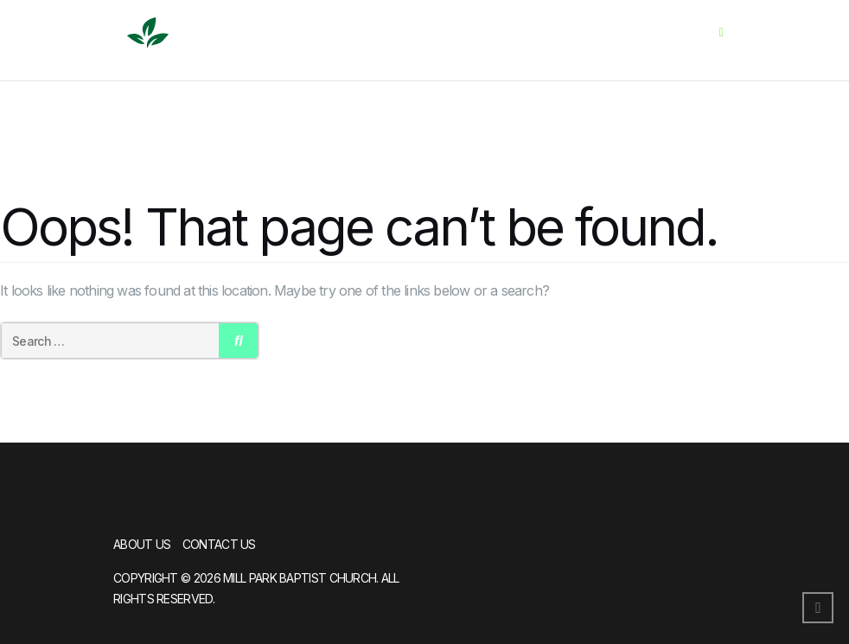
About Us (141, 544)
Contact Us (219, 544)
